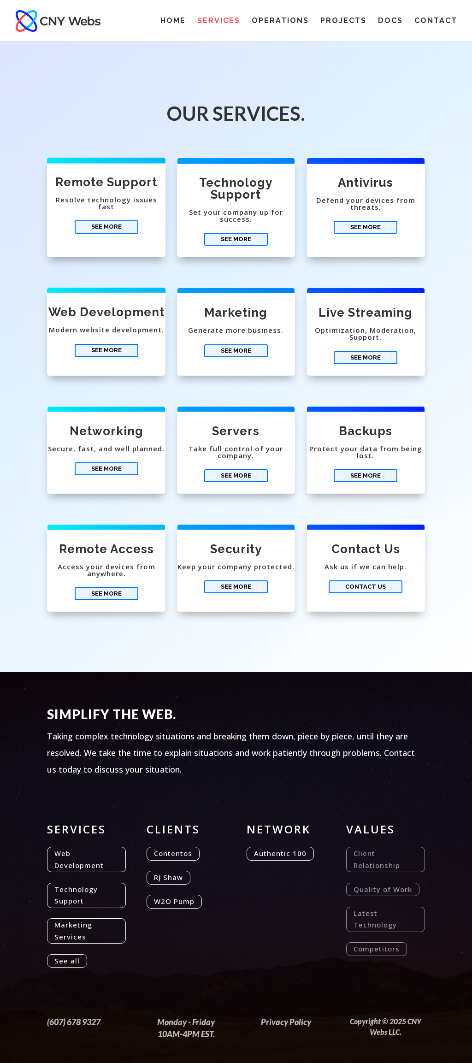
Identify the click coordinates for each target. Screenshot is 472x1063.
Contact (435, 21)
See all (67, 960)
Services (218, 21)
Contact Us (365, 586)
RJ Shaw (168, 877)
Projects (343, 21)
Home (173, 21)
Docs (390, 21)
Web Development (79, 859)
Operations (280, 21)
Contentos (173, 853)
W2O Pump (174, 901)
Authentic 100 (280, 853)
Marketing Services (73, 930)
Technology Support (76, 895)
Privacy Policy (286, 1022)
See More (106, 226)
